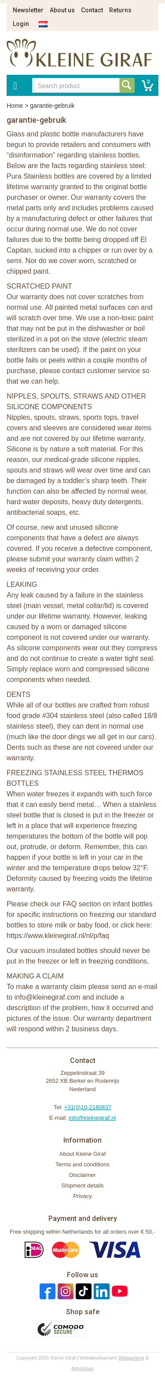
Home (15, 105)
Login (21, 23)
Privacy (82, 1196)
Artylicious (82, 1368)
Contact (92, 10)
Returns (120, 10)
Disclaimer (82, 1175)
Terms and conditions (82, 1164)
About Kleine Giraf (82, 1154)
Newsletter (28, 10)
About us (62, 10)
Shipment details (82, 1185)
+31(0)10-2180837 (87, 1107)
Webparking (131, 1357)
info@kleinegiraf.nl (92, 1117)
